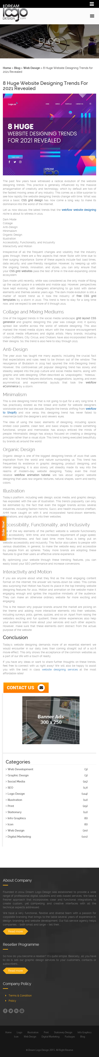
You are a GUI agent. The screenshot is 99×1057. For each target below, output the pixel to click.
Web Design (30, 1037)
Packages (70, 1037)
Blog (82, 1037)
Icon (16, 1037)
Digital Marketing (51, 1037)
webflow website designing (79, 209)
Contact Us (26, 688)
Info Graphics (85, 1032)
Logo (19, 1032)
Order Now (4, 528)
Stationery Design (63, 1032)
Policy (12, 1000)
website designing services (60, 669)
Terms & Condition (20, 995)
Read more (15, 931)
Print (46, 1032)
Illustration (33, 1032)
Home (8, 1032)
